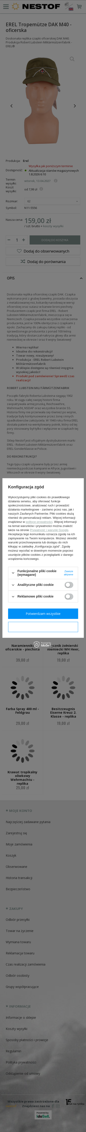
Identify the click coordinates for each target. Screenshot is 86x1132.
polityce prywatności (39, 522)
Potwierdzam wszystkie (43, 613)
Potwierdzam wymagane (43, 627)
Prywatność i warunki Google (49, 530)
